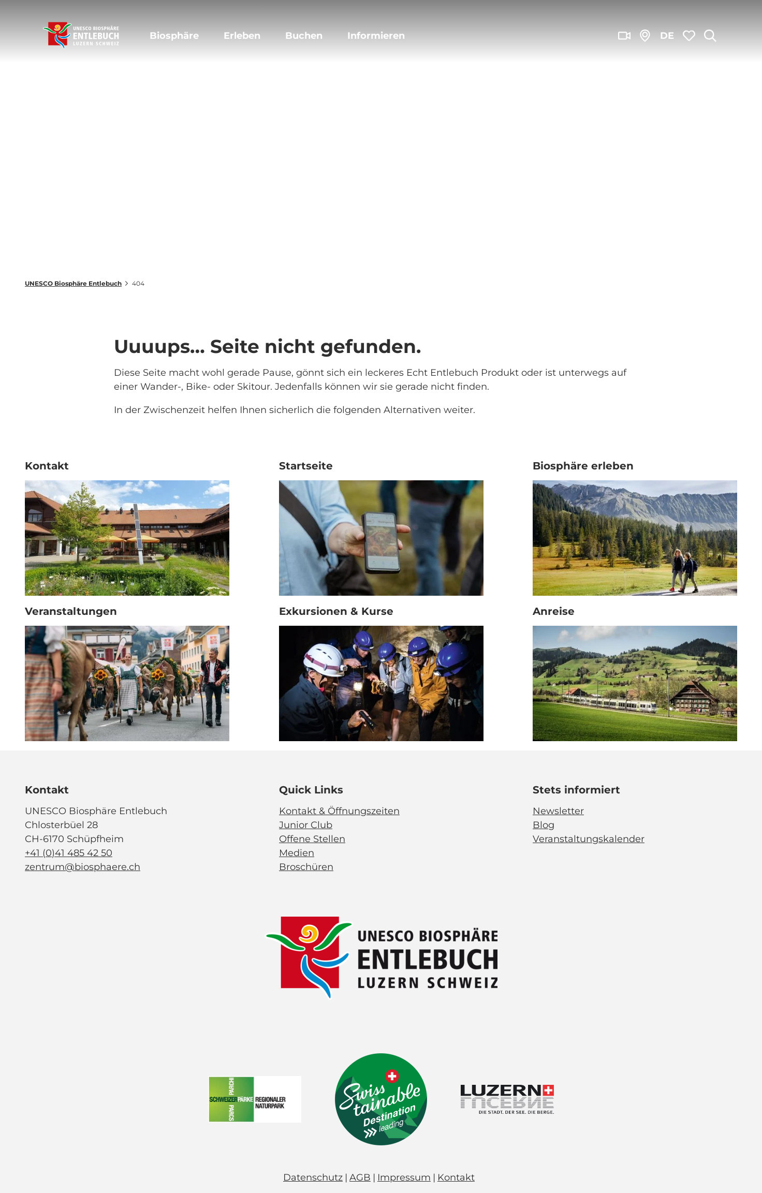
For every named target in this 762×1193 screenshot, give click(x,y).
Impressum (404, 1177)
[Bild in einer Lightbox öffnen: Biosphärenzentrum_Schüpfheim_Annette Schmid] (127, 538)
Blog (543, 825)
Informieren (376, 35)
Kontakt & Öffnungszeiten (339, 811)
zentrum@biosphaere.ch (82, 867)
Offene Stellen (312, 839)
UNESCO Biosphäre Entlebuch (73, 283)
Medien (296, 853)
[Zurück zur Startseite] (81, 36)
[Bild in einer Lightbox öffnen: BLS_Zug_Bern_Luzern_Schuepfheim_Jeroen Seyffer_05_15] (635, 683)
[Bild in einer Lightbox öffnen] (381, 958)
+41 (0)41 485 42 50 (68, 853)
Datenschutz (313, 1177)
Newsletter (558, 811)
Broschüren (306, 867)
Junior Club (305, 825)
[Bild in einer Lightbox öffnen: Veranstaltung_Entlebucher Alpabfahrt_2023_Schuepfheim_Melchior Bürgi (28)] (127, 683)
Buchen (304, 35)
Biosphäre (174, 35)
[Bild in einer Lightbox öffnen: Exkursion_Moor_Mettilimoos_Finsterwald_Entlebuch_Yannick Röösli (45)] (381, 538)
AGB (360, 1177)
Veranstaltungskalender (588, 839)
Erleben (242, 35)
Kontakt (456, 1177)
